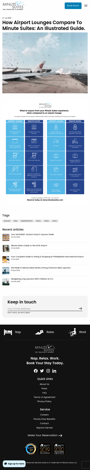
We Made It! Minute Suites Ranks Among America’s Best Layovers (41, 267)
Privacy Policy (44, 401)
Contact (44, 423)
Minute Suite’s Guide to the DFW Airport (29, 245)
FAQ (44, 392)
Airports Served (44, 427)
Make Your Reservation (45, 435)
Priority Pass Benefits (44, 419)
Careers (44, 414)
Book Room (73, 5)
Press (44, 388)
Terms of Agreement (44, 397)
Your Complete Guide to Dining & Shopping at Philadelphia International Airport (47, 256)
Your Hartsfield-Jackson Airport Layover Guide (32, 234)
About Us (44, 384)
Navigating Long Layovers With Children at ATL (32, 279)
